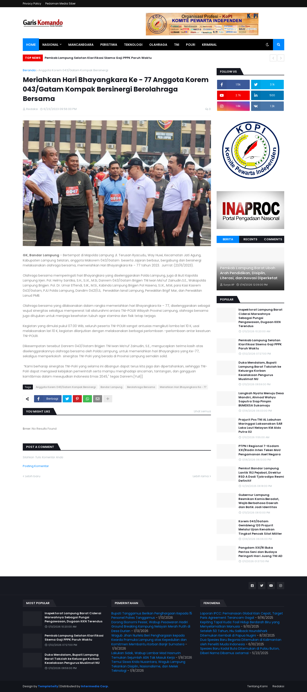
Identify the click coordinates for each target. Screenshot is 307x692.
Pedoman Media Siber (60, 3)
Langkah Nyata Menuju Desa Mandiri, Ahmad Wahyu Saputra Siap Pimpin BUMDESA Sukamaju (261, 399)
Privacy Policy (32, 3)
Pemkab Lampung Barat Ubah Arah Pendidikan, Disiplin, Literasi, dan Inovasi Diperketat (248, 273)
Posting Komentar (36, 466)
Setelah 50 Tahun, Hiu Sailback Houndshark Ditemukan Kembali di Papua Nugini (233, 633)
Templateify (48, 686)
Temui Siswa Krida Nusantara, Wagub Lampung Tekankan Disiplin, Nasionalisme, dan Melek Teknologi (148, 666)
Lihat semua (202, 411)
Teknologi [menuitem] (133, 44)
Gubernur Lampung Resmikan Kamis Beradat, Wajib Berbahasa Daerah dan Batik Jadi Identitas (258, 501)
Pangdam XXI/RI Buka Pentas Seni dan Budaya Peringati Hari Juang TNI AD (260, 552)
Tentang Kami (257, 686)
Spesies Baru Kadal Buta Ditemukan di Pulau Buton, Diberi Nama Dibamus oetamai (240, 650)
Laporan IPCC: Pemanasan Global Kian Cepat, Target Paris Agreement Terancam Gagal (241, 615)
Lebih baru (32, 476)
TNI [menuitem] (176, 44)
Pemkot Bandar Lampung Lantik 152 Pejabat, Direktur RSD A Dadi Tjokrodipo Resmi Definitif (261, 474)
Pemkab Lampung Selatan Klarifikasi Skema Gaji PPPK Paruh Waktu (98, 58)
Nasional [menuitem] (50, 44)
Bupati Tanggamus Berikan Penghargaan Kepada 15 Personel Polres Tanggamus (151, 615)
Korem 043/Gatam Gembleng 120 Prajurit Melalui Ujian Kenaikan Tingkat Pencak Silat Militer (260, 527)
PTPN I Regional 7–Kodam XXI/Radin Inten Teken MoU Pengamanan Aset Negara (259, 450)
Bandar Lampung (111, 387)
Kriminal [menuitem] (209, 44)
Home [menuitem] (31, 44)
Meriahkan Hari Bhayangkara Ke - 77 (183, 387)
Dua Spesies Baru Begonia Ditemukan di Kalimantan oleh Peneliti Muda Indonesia (240, 641)
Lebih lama (201, 476)
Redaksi (278, 686)
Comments (273, 239)
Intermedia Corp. (95, 686)
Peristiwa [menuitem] (108, 44)
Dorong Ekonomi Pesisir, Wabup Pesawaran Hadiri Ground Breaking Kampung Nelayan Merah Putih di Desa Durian (150, 626)
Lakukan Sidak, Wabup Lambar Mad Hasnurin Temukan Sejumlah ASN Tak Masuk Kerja (146, 655)
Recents (250, 239)
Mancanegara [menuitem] (81, 44)
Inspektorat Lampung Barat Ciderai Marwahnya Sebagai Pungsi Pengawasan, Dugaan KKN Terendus (260, 318)
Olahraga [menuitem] (158, 44)
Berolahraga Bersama (141, 387)
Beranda (29, 70)
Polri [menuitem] (190, 44)
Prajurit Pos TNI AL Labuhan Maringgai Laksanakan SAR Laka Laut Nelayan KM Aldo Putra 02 (260, 426)
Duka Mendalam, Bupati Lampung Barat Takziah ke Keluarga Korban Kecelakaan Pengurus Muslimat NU (259, 371)
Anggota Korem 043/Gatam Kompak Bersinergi (73, 70)
